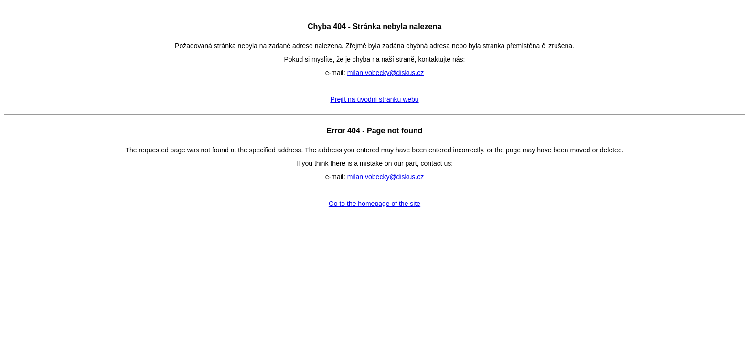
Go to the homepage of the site (374, 203)
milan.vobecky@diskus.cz (385, 72)
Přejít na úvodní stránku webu (374, 99)
